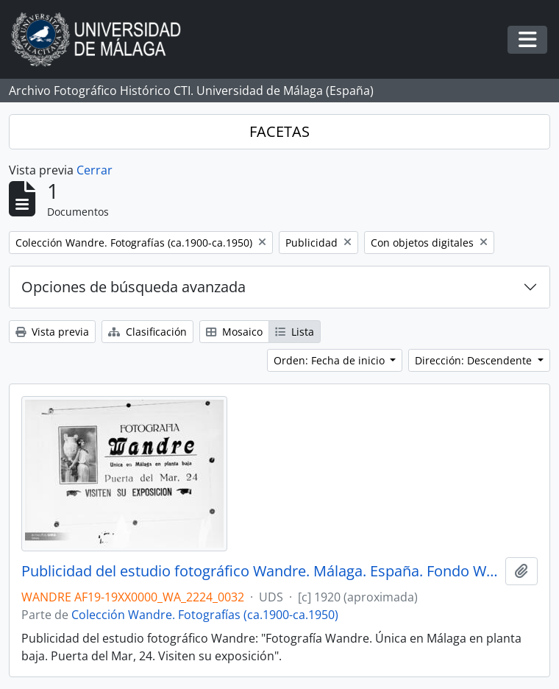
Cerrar (94, 170)
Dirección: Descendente (475, 360)
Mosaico (234, 332)
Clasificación (147, 332)
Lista (294, 332)
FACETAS (279, 131)
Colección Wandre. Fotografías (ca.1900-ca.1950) (204, 615)
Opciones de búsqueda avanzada (133, 287)
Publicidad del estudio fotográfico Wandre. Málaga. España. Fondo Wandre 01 (260, 571)
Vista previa (52, 332)
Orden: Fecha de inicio (331, 360)
